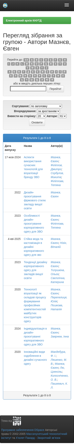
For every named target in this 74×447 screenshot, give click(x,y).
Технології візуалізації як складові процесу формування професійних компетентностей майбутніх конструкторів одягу (35, 305)
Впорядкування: (25, 111)
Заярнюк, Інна (60, 336)
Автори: (52, 116)
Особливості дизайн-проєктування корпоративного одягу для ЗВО (34, 223)
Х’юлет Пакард (25, 437)
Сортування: (20, 106)
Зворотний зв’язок (48, 437)
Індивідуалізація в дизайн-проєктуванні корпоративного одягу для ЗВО (35, 336)
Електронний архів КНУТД (24, 20)
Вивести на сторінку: (21, 116)
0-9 (26, 60)
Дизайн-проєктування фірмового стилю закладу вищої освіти (35, 200)
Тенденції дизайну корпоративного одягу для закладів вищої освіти (35, 270)
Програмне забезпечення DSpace (22, 429)
